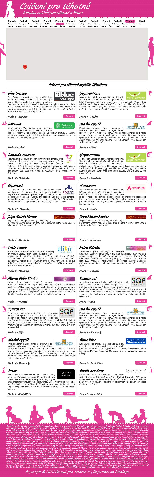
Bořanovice (12, 24)
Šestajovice (72, 26)
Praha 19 (49, 450)
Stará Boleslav (93, 26)
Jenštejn (82, 24)
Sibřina (82, 26)
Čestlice (39, 24)
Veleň (118, 26)
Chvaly (109, 456)
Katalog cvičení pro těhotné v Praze (52, 12)
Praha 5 (59, 21)
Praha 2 (23, 21)
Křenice (106, 24)
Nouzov (22, 441)
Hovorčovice (70, 24)
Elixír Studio (17, 247)
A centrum (87, 186)
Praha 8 (94, 21)
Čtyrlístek (15, 186)
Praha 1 (12, 21)
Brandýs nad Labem (26, 24)
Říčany (62, 26)
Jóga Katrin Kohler (22, 216)
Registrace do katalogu (110, 472)
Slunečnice (87, 340)
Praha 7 (83, 21)
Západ (142, 21)
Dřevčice (60, 24)
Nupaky (10, 26)
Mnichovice (125, 24)
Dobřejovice (49, 24)
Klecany (97, 24)
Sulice (103, 26)
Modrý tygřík (89, 124)
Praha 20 (66, 437)
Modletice (136, 24)
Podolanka (33, 26)
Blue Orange (17, 93)
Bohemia (14, 124)
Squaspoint (87, 278)
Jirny (89, 24)
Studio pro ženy (91, 371)
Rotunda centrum (21, 155)
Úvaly (111, 26)
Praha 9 (106, 21)
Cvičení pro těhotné (54, 6)
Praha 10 (118, 21)
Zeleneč (133, 26)
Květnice (115, 24)
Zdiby (125, 26)
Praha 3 (35, 21)
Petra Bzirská (89, 247)
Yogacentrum (89, 93)
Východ (130, 21)
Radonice (53, 26)
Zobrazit (69, 116)
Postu (12, 371)
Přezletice (43, 26)
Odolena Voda (21, 26)
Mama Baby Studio (22, 278)
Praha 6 (71, 21)
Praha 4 (47, 21)
